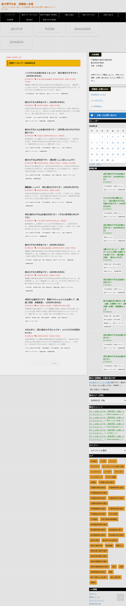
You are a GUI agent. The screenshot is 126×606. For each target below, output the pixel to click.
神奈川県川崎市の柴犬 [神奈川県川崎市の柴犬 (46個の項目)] (99, 535)
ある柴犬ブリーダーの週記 (99, 362)
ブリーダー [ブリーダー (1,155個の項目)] (119, 451)
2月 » (99, 152)
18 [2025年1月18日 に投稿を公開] (118, 136)
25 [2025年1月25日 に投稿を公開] (118, 142)
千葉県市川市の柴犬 (61, 297)
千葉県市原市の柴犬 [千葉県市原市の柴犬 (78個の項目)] (98, 477)
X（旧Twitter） (96, 94)
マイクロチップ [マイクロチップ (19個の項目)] (96, 456)
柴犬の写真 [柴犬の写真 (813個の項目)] (95, 520)
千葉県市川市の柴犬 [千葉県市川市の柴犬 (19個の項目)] (116, 477)
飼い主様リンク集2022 (99, 369)
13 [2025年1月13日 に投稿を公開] (92, 136)
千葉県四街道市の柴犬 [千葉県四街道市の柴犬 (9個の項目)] (99, 472)
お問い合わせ (108, 15)
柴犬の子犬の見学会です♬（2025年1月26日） (47, 236)
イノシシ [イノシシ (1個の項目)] (112, 441)
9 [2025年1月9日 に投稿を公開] (107, 130)
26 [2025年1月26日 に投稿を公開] (123, 142)
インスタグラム (97, 88)
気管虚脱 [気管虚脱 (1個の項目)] (109, 525)
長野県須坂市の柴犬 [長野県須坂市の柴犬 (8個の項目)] (98, 551)
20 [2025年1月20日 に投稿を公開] (92, 142)
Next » (54, 355)
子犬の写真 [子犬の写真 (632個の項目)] (113, 493)
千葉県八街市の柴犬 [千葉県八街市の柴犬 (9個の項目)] (107, 462)
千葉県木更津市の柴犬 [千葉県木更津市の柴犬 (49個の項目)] (99, 483)
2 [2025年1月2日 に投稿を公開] (107, 124)
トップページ (10, 15)
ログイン (92, 573)
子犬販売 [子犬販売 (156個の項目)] (94, 499)
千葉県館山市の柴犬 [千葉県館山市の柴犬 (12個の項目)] (98, 493)
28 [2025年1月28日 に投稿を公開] (97, 148)
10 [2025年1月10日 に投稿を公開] (113, 130)
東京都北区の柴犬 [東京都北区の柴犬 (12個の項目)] (115, 509)
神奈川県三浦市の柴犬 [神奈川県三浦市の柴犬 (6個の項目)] (99, 530)
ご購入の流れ (69, 15)
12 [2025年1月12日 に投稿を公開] (123, 130)
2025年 (15, 45)
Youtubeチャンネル (98, 82)
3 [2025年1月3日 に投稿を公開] (112, 124)
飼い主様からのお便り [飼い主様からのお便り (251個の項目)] (99, 557)
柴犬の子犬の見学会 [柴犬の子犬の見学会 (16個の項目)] (110, 520)
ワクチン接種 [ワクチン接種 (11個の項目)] (111, 456)
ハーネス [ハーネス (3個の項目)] (107, 451)
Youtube (29, 70)
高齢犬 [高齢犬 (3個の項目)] (93, 562)
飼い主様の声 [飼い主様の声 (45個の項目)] (115, 557)
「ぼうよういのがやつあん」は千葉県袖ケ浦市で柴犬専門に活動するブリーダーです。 (63, 599)
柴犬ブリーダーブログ (30, 15)
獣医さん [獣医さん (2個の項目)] (119, 525)
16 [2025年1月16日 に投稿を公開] (108, 136)
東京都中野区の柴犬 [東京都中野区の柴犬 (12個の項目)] (98, 509)
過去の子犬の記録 (49, 20)
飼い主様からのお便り (46, 297)
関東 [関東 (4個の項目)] (110, 551)
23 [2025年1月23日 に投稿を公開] (108, 142)
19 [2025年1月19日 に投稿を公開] (123, 136)
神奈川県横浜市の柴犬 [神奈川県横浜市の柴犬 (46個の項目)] (99, 541)
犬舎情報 (10, 20)
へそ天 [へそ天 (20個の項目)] (103, 441)
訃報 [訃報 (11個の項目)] (121, 546)
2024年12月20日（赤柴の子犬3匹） (66, 67)
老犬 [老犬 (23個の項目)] (114, 546)
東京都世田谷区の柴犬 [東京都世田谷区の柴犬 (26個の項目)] (99, 504)
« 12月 (92, 152)
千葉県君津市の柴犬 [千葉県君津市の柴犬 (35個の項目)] (116, 467)
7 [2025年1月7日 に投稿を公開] (96, 130)
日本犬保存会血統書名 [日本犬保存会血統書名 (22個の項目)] (109, 499)
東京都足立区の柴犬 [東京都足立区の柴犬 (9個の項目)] (116, 514)
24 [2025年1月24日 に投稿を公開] (113, 142)
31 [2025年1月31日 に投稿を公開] (113, 148)
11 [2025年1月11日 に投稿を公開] (118, 130)
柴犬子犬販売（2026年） (49, 15)
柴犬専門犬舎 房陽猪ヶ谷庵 (17, 4)
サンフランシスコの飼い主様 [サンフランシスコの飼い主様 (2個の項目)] (113, 446)
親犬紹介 (29, 20)
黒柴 (70, 297)
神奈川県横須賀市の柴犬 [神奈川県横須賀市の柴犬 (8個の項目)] (99, 546)
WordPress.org (95, 583)
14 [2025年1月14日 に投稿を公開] (97, 136)
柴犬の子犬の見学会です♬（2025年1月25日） (47, 264)
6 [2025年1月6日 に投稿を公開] (91, 130)
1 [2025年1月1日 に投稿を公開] (102, 124)
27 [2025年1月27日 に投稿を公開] (92, 148)
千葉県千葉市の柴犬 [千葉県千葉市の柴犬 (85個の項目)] (98, 467)
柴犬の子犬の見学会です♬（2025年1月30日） (47, 90)
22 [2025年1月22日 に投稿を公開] (102, 142)
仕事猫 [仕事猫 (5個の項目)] (93, 462)
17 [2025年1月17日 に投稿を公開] (113, 136)
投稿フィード (94, 576)
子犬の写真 (73, 151)
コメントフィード (96, 580)
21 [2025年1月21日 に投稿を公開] (97, 142)
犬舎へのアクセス (88, 15)
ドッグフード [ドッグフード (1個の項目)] (95, 451)
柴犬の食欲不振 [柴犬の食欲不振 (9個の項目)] (96, 525)
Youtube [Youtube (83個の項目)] (94, 441)
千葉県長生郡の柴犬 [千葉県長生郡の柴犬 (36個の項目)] (116, 488)
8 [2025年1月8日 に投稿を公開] (102, 130)
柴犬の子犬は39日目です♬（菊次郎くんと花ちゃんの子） (52, 148)
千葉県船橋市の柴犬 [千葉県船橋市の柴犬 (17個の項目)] (98, 488)
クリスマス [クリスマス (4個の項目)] (95, 446)
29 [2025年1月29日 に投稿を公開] (102, 148)
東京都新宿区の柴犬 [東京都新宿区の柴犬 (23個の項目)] (98, 514)
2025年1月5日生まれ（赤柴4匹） (56, 124)
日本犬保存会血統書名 (46, 67)
